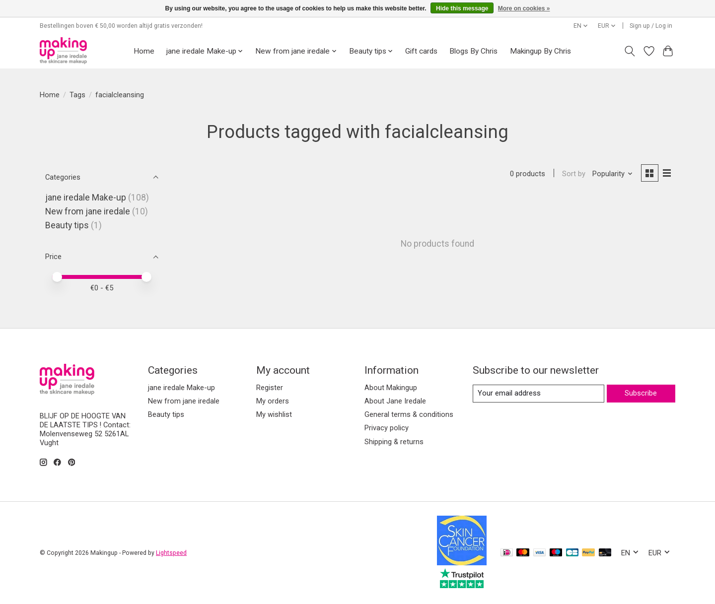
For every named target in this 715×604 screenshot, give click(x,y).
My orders (272, 401)
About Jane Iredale (395, 401)
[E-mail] (538, 394)
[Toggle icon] (630, 51)
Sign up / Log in (651, 25)
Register (269, 387)
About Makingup (390, 387)
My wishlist (274, 414)
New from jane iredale (87, 211)
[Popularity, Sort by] (612, 173)
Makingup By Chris (540, 51)
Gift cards (421, 51)
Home (144, 51)
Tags (77, 94)
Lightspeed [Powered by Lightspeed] (171, 552)
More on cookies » (524, 8)
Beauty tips (67, 225)
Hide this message (462, 8)
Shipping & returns (394, 441)
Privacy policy (386, 427)
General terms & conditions (408, 414)
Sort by (573, 173)
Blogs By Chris (473, 51)
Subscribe (641, 393)
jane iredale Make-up (85, 197)
